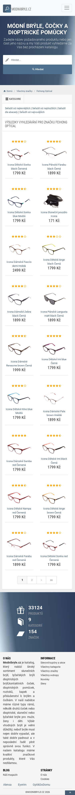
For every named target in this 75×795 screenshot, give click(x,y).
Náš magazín (10, 774)
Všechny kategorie (50, 666)
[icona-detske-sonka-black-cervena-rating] (19, 142)
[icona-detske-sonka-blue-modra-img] (19, 200)
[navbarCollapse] (67, 8)
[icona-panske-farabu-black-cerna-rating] (54, 142)
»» (51, 579)
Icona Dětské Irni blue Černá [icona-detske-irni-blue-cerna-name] (54, 361)
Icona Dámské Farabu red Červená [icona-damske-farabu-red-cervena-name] (19, 558)
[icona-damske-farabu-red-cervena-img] (19, 544)
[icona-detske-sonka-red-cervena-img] (54, 544)
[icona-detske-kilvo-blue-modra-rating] (19, 386)
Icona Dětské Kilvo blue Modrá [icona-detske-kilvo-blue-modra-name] (19, 411)
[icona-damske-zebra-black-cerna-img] (19, 298)
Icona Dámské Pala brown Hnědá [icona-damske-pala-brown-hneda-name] (54, 413)
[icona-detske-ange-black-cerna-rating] (54, 237)
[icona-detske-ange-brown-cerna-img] (54, 496)
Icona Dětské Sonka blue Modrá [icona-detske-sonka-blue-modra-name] (19, 214)
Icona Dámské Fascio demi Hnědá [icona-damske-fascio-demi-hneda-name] (19, 263)
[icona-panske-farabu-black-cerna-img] (54, 152)
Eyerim (22, 784)
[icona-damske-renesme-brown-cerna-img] (19, 348)
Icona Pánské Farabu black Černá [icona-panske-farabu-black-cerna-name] (54, 166)
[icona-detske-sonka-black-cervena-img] (19, 152)
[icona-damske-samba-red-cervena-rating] (19, 436)
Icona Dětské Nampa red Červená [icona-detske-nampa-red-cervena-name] (19, 510)
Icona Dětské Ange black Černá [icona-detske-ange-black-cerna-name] (54, 261)
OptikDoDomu (41, 784)
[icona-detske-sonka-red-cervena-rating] (54, 533)
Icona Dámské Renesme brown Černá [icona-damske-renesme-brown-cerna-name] (19, 363)
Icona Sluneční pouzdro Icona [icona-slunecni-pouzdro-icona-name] (54, 214)
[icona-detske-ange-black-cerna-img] (54, 247)
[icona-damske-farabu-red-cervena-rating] (19, 533)
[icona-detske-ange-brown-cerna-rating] (54, 486)
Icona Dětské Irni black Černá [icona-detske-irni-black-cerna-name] (54, 460)
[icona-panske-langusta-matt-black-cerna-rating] (54, 286)
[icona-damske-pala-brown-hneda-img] (54, 398)
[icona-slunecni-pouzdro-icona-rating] (54, 189)
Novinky (45, 679)
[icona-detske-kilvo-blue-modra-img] (19, 397)
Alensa (7, 784)
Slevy (43, 683)
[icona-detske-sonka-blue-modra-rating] (19, 189)
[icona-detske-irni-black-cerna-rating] (54, 436)
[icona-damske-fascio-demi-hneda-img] (19, 248)
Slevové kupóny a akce (53, 662)
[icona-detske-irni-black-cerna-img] (54, 447)
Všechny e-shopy (50, 675)
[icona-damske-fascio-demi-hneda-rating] (19, 237)
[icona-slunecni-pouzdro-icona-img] (54, 200)
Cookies (45, 779)
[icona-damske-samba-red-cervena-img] (19, 448)
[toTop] (70, 792)
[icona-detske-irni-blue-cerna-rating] (54, 336)
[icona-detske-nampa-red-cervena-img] (19, 496)
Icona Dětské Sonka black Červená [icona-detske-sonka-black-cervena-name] (19, 166)
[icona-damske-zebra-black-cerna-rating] (19, 286)
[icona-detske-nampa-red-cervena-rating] (19, 486)
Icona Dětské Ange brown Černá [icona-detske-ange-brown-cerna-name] (54, 510)
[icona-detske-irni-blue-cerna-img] (54, 347)
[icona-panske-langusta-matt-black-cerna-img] (54, 298)
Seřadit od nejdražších (44, 108)
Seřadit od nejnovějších (32, 112)
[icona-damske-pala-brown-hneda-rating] (54, 386)
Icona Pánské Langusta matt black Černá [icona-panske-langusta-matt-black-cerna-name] (54, 313)
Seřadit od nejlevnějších (17, 108)
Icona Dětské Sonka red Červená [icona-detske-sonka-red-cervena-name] (54, 558)
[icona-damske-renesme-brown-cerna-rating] (19, 336)
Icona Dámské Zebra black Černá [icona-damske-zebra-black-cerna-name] (19, 313)
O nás (44, 774)
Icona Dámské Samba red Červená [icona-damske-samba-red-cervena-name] (19, 463)
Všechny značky (49, 671)
